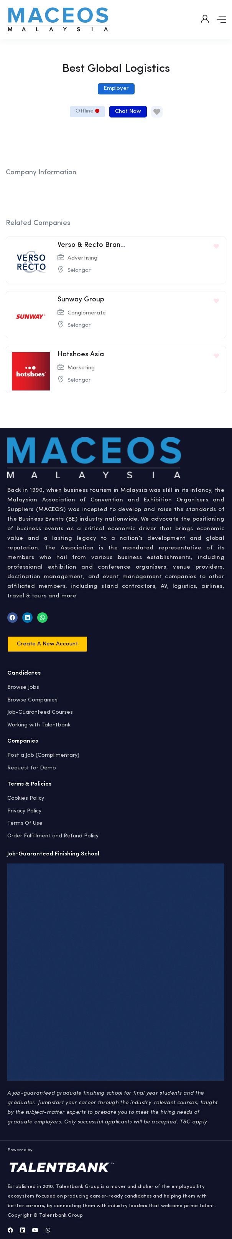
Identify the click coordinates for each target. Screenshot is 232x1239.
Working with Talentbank (39, 725)
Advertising (82, 258)
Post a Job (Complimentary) (43, 755)
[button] (47, 644)
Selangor (79, 270)
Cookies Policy (25, 798)
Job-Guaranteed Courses (40, 712)
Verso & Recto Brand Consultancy (112, 245)
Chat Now (128, 111)
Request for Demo (31, 768)
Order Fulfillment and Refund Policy (53, 836)
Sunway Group (81, 299)
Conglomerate (86, 313)
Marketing (81, 368)
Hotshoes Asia (81, 354)
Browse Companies (32, 700)
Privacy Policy (24, 811)
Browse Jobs (23, 687)
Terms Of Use (25, 823)
